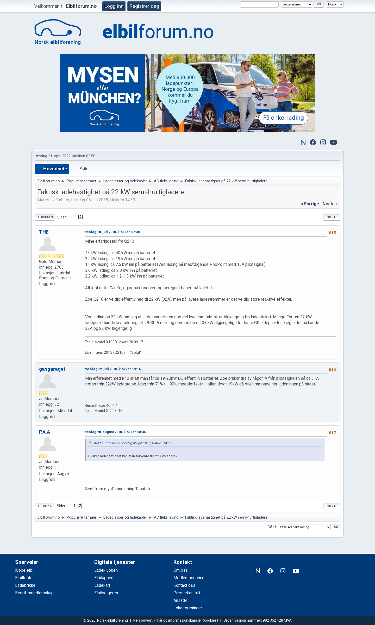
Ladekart (102, 585)
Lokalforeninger (187, 607)
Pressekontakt (186, 592)
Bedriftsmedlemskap (34, 592)
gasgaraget (52, 369)
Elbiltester (24, 577)
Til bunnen (44, 217)
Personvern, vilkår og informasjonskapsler (167, 620)
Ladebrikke (25, 585)
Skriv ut (332, 217)
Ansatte (180, 600)
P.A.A (44, 432)
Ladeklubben (106, 570)
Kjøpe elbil (24, 570)
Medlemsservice (188, 577)
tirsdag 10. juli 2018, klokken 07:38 (112, 232)
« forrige (310, 203)
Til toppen (44, 506)
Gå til (271, 527)
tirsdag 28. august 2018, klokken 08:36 (115, 432)
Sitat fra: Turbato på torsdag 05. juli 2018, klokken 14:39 (131, 443)
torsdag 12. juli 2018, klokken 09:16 (113, 369)
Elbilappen (103, 577)
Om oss (180, 570)
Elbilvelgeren (106, 592)
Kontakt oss (184, 585)
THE (44, 232)
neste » (330, 203)
